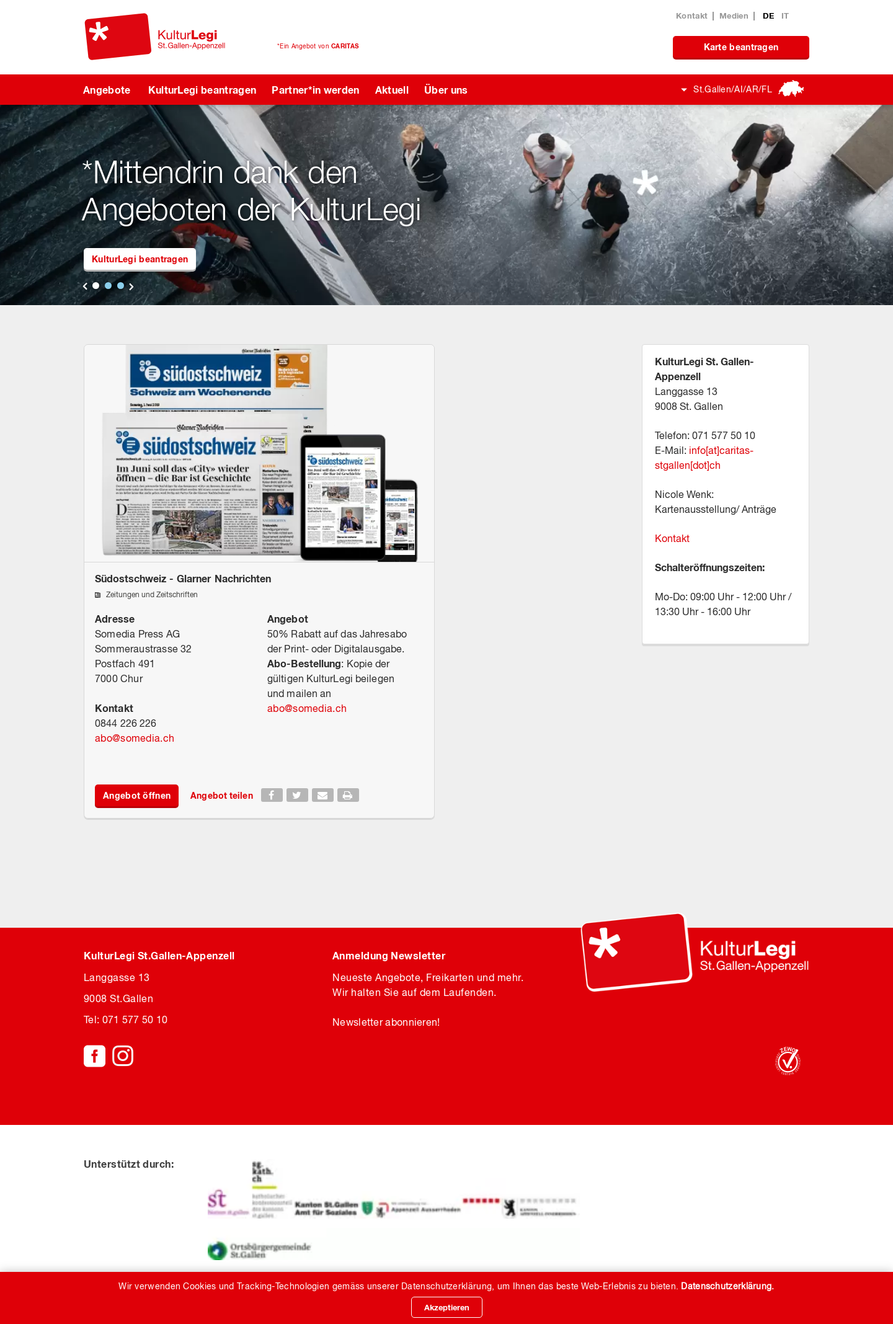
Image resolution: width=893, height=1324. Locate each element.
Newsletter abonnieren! (386, 1022)
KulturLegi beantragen (202, 90)
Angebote (107, 90)
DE (770, 15)
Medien (734, 15)
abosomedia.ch (134, 738)
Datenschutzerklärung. (727, 1286)
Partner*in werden (315, 90)
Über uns (446, 90)
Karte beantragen (741, 47)
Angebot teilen (221, 795)
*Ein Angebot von (317, 46)
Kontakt (692, 15)
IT (785, 15)
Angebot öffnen (137, 795)
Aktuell (392, 90)
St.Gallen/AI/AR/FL (732, 89)
